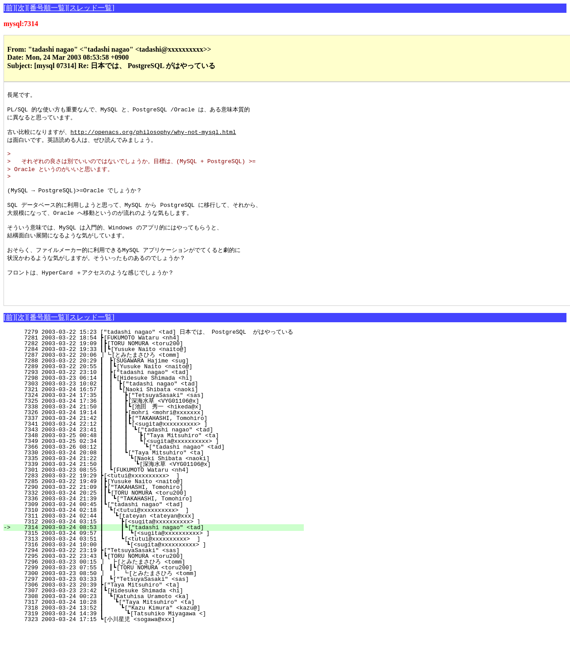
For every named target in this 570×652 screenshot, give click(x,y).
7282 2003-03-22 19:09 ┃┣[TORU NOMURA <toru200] (162, 367)
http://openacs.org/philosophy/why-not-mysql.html (153, 136)
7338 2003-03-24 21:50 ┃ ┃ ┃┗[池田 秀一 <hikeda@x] (154, 431)
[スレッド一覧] (91, 7)
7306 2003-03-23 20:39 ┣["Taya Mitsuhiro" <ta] (164, 609)
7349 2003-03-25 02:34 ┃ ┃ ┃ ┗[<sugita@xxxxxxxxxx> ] (156, 465)
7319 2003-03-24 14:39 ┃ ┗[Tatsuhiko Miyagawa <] (160, 637)
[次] (21, 7)
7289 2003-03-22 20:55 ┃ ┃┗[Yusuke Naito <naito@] (160, 390)
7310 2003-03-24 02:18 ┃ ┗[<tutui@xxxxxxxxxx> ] (161, 534)
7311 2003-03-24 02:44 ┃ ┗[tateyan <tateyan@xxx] (161, 540)
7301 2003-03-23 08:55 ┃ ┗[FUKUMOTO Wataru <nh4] (161, 494)
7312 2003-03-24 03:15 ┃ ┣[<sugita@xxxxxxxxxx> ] (160, 545)
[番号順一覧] (47, 7)
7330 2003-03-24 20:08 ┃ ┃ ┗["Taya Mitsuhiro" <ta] (158, 476)
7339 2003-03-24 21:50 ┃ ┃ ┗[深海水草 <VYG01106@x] (155, 488)
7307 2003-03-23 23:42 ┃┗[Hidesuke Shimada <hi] (162, 614)
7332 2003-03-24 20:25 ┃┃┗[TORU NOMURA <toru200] (160, 517)
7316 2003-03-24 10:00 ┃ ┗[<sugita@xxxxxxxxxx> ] (160, 568)
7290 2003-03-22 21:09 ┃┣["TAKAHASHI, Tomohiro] (162, 511)
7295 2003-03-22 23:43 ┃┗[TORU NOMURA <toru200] (162, 580)
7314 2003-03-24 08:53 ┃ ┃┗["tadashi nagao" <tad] (158, 551)
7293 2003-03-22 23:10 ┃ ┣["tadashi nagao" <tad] (161, 396)
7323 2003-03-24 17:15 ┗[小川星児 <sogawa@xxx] (161, 643)
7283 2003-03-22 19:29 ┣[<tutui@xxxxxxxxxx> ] (164, 499)
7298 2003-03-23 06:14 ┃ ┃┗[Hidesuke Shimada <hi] (160, 402)
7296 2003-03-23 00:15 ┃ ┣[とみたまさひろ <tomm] (157, 586)
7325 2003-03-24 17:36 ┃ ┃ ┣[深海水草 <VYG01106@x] (156, 425)
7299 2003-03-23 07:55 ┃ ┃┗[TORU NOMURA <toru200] (160, 591)
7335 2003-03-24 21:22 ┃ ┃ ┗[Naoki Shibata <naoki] (158, 482)
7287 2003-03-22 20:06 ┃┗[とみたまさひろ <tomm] (158, 379)
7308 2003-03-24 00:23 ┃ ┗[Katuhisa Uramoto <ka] (161, 620)
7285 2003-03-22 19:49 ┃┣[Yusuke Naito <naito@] (162, 505)
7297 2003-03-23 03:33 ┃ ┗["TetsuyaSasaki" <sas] (161, 603)
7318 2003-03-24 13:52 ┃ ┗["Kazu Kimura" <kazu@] (160, 632)
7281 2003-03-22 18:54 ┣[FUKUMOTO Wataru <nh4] (164, 362)
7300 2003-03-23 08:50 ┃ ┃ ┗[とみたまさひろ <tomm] (155, 597)
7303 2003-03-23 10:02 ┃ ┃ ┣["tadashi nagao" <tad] (159, 408)
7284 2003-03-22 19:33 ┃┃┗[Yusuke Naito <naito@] (160, 373)
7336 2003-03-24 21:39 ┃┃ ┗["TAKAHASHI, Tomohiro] (160, 522)
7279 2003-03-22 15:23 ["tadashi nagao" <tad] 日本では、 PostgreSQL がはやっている (158, 356)
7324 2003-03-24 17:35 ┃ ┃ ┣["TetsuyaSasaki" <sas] (158, 419)
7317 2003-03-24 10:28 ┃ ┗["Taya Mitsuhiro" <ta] (161, 626)
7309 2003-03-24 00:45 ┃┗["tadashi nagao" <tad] (162, 528)
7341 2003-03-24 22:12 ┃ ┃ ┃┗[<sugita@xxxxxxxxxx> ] (157, 448)
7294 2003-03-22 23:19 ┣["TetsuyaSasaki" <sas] (164, 574)
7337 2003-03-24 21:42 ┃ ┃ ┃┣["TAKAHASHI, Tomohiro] (157, 442)
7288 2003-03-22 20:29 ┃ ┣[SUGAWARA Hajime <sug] (161, 385)
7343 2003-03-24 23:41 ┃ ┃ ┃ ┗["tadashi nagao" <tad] (156, 454)
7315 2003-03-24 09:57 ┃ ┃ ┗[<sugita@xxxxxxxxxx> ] (158, 557)
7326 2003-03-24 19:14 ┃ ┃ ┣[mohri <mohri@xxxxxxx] (158, 436)
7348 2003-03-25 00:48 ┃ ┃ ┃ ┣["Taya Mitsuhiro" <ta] (156, 459)
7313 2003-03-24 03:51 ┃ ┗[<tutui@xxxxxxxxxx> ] (160, 563)
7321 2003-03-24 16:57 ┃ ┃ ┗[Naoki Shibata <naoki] (159, 413)
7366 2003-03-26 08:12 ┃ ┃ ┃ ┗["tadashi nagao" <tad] (155, 471)
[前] (9, 7)
